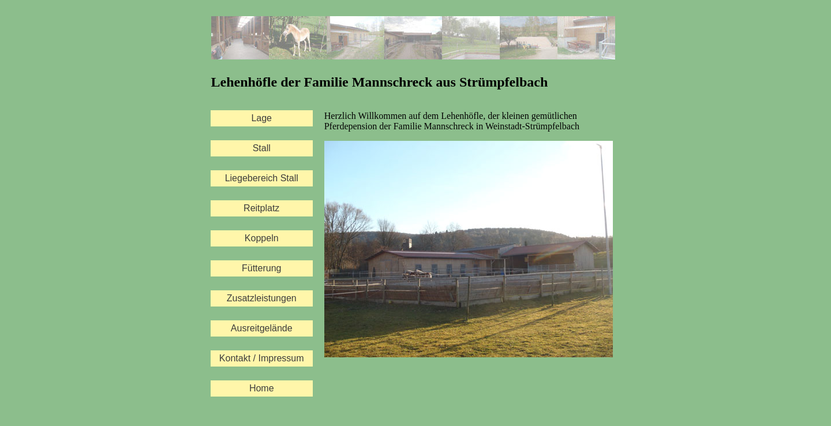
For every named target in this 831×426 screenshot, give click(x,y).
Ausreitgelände (262, 328)
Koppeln (262, 238)
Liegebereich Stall (261, 178)
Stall (262, 148)
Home (261, 388)
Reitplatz (261, 208)
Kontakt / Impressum (261, 358)
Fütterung (261, 268)
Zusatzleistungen (262, 298)
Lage (261, 118)
